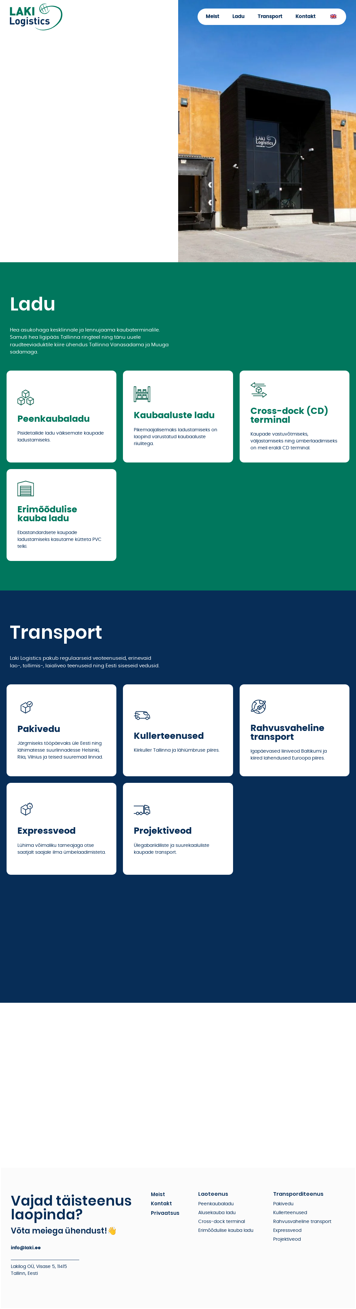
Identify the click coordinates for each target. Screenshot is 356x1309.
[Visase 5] (178, 1085)
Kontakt (306, 16)
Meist (212, 16)
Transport (270, 16)
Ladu (238, 16)
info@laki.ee (26, 1248)
